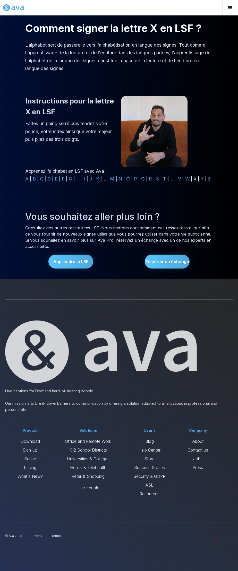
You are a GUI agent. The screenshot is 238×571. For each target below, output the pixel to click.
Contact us (198, 450)
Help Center (149, 450)
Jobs (197, 458)
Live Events (88, 487)
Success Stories (149, 467)
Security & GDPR (149, 476)
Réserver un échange (167, 261)
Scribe (30, 458)
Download (30, 441)
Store (149, 458)
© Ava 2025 (13, 536)
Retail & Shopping (88, 476)
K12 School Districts (88, 450)
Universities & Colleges (88, 458)
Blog (149, 441)
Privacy (36, 536)
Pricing (30, 467)
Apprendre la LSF (70, 261)
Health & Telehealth (88, 467)
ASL (149, 485)
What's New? (30, 476)
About (197, 441)
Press (198, 467)
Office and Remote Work (88, 441)
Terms (56, 536)
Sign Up (30, 450)
